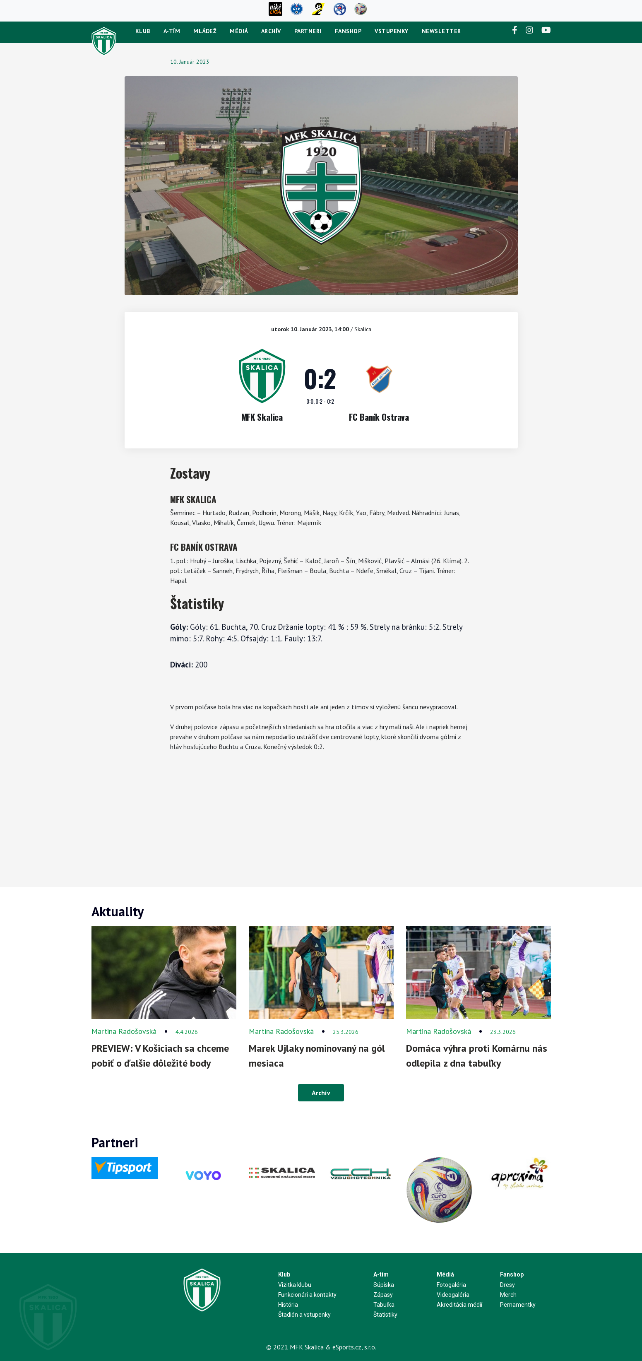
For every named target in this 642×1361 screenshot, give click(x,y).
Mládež (204, 31)
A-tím (172, 31)
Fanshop (348, 31)
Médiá (239, 31)
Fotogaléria (451, 1285)
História (288, 1304)
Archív (271, 31)
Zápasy (383, 1294)
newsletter (441, 31)
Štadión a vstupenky (304, 1314)
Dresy (507, 1285)
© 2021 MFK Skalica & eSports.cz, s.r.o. (321, 1347)
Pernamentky (518, 1304)
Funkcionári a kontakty (307, 1294)
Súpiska (383, 1285)
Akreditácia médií (459, 1304)
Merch (508, 1294)
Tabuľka (383, 1304)
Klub (142, 31)
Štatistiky (385, 1314)
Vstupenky (392, 31)
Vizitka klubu (294, 1285)
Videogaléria (453, 1294)
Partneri (308, 31)
